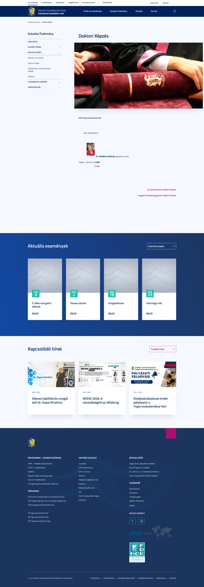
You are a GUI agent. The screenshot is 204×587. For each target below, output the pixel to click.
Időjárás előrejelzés (136, 501)
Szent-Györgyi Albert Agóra (89, 496)
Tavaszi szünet (78, 303)
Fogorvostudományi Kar (51, 13)
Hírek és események (93, 11)
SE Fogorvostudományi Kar (38, 513)
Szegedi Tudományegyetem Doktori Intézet (157, 195)
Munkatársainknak (88, 2)
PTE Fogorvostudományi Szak (39, 521)
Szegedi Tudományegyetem (52, 10)
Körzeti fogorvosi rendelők (139, 467)
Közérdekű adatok (146, 578)
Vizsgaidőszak (116, 303)
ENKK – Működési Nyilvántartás (40, 463)
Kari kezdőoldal (33, 2)
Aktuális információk (35, 58)
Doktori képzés (47, 22)
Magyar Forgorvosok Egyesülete (40, 475)
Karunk (154, 11)
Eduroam (82, 483)
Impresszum (161, 578)
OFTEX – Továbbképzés (37, 467)
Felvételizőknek (47, 2)
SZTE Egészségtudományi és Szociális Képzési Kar (47, 501)
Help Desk (82, 500)
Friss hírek (36, 392)
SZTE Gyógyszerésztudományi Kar (41, 505)
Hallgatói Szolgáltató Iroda (88, 479)
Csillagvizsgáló (134, 497)
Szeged (132, 505)
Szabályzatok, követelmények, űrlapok (39, 69)
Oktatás (139, 11)
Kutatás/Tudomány (118, 11)
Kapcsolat (154, 3)
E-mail (97, 166)
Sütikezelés (95, 578)
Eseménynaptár (156, 246)
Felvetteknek (60, 2)
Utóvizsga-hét (154, 303)
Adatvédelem (109, 578)
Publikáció (32, 41)
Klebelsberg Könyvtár (87, 488)
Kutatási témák (34, 47)
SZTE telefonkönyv (86, 467)
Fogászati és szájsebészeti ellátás (142, 463)
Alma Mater (107, 2)
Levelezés (82, 463)
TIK (80, 492)
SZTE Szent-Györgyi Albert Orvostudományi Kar (46, 497)
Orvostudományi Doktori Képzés (161, 189)
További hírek (157, 349)
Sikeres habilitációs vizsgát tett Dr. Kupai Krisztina (50, 400)
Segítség (173, 578)
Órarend (82, 475)
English (166, 3)
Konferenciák (34, 87)
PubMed (31, 471)
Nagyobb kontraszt (174, 3)
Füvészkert (133, 492)
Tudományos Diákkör (37, 82)
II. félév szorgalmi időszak (41, 304)
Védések (31, 76)
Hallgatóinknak (73, 2)
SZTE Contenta (84, 471)
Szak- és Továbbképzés (36, 479)
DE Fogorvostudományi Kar (38, 517)
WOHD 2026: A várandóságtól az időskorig (101, 400)
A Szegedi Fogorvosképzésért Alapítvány (43, 483)
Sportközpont (134, 488)
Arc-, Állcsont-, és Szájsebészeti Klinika (144, 471)
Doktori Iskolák (33, 63)
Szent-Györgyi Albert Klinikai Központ (143, 475)
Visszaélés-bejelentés (126, 578)
